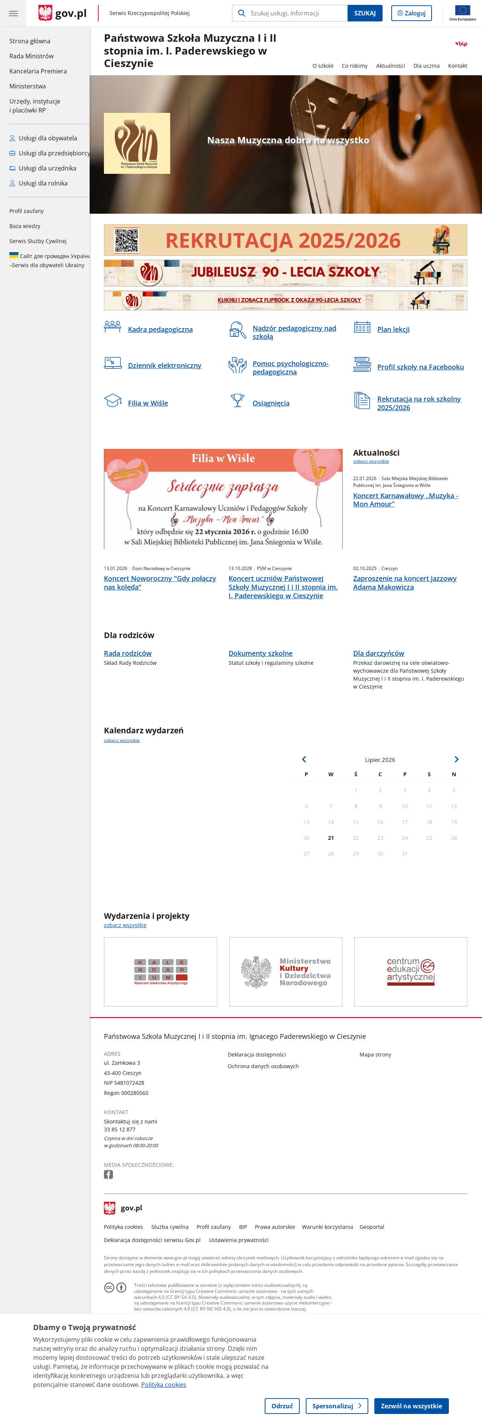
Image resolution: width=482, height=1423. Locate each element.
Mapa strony (381, 1102)
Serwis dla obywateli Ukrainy (50, 260)
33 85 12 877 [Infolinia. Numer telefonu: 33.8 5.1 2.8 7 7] (126, 1177)
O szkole (328, 65)
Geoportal (378, 1274)
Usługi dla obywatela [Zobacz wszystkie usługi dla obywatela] (43, 138)
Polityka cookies (129, 1274)
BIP (249, 1274)
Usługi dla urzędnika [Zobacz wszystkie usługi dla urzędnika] (42, 168)
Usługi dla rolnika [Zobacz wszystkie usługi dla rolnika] (38, 183)
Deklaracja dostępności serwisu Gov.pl (158, 1287)
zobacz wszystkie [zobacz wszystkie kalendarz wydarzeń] (128, 788)
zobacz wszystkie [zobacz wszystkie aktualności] (377, 461)
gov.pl (129, 1256)
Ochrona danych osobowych (269, 1114)
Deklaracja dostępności (262, 1102)
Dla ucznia (432, 65)
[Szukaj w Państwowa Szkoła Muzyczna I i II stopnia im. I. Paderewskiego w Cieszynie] (290, 13)
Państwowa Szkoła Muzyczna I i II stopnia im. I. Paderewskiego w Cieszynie (196, 51)
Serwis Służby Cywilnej (38, 241)
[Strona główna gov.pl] (62, 13)
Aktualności (396, 65)
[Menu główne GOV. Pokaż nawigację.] (13, 13)
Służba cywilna (175, 1274)
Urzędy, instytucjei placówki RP (34, 105)
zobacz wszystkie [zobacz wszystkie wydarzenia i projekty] (131, 973)
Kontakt (463, 65)
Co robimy (360, 65)
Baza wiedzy (24, 226)
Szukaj (365, 13)
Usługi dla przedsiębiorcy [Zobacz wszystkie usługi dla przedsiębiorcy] (49, 153)
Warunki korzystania (333, 1274)
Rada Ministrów (31, 56)
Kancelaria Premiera (38, 71)
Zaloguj (417, 14)
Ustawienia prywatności (245, 1287)
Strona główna (38, 40)
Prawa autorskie (281, 1274)
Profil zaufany (26, 210)
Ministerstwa (27, 86)
